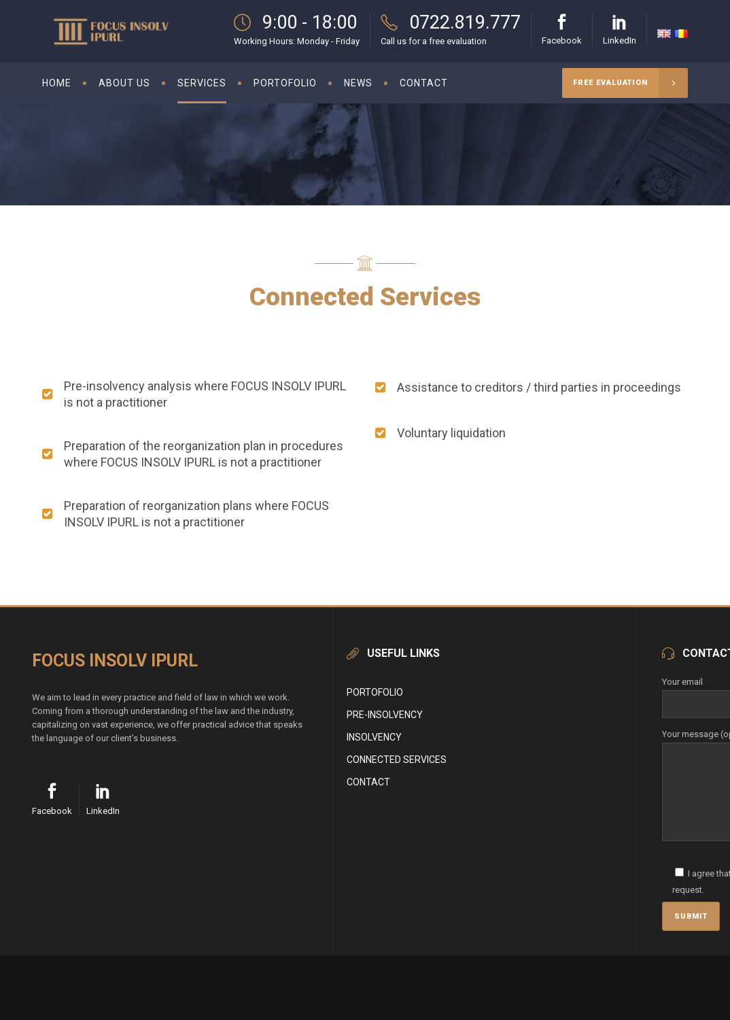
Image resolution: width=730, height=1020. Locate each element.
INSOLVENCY (374, 737)
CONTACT (368, 782)
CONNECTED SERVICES (397, 759)
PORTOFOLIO (375, 692)
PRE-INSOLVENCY (385, 714)
